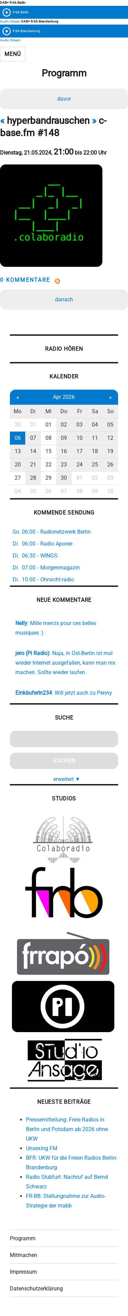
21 (33, 464)
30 (18, 424)
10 (79, 438)
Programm (22, 1238)
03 (79, 424)
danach (64, 299)
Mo (18, 411)
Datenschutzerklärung (36, 1288)
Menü (12, 54)
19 (110, 451)
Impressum (23, 1272)
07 (33, 438)
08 (48, 438)
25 (95, 464)
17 (79, 451)
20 (18, 464)
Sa (95, 411)
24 (79, 464)
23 (64, 464)
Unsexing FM (41, 1148)
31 (33, 424)
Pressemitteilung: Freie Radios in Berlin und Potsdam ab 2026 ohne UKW (67, 1129)
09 (64, 438)
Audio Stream (10, 21)
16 (64, 451)
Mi (48, 411)
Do (63, 411)
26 (110, 464)
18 (95, 451)
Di (32, 411)
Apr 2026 (64, 397)
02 (64, 424)
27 (18, 478)
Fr (79, 411)
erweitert (67, 779)
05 (110, 424)
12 (110, 438)
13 (18, 451)
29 (48, 478)
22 (48, 464)
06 (18, 438)
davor (64, 99)
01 (48, 424)
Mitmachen (23, 1255)
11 (95, 438)
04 (95, 424)
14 (33, 451)
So (110, 411)
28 (33, 478)
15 (48, 451)
